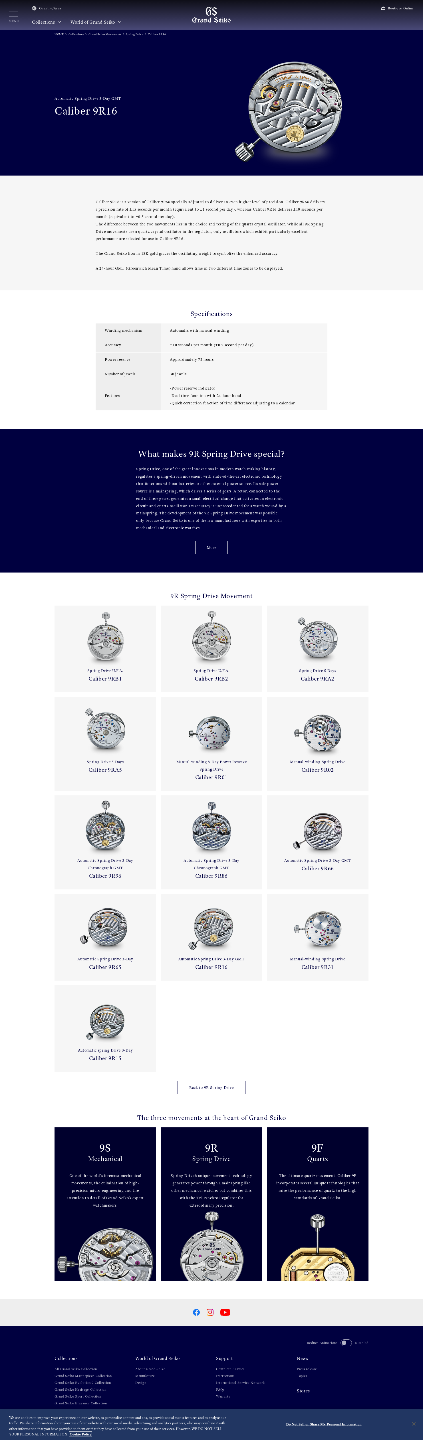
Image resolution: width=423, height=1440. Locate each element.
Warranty (223, 1396)
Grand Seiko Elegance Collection (81, 1403)
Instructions (225, 1376)
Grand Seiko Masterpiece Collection (83, 1376)
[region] (211, 1424)
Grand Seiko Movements (105, 34)
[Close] (414, 1423)
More (211, 547)
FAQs (220, 1389)
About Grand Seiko (150, 1369)
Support (224, 1358)
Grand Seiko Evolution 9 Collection (83, 1382)
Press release (307, 1369)
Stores (303, 1391)
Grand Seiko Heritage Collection (80, 1389)
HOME (59, 34)
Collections (46, 22)
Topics (302, 1376)
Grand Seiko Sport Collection (78, 1396)
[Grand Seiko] (211, 14)
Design (140, 1382)
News (302, 1358)
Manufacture (145, 1376)
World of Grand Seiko (95, 22)
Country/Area (46, 8)
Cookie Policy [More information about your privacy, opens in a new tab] (80, 1434)
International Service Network (240, 1382)
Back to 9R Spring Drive (211, 1087)
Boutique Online (397, 8)
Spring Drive (134, 34)
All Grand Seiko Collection (76, 1369)
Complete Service (230, 1369)
